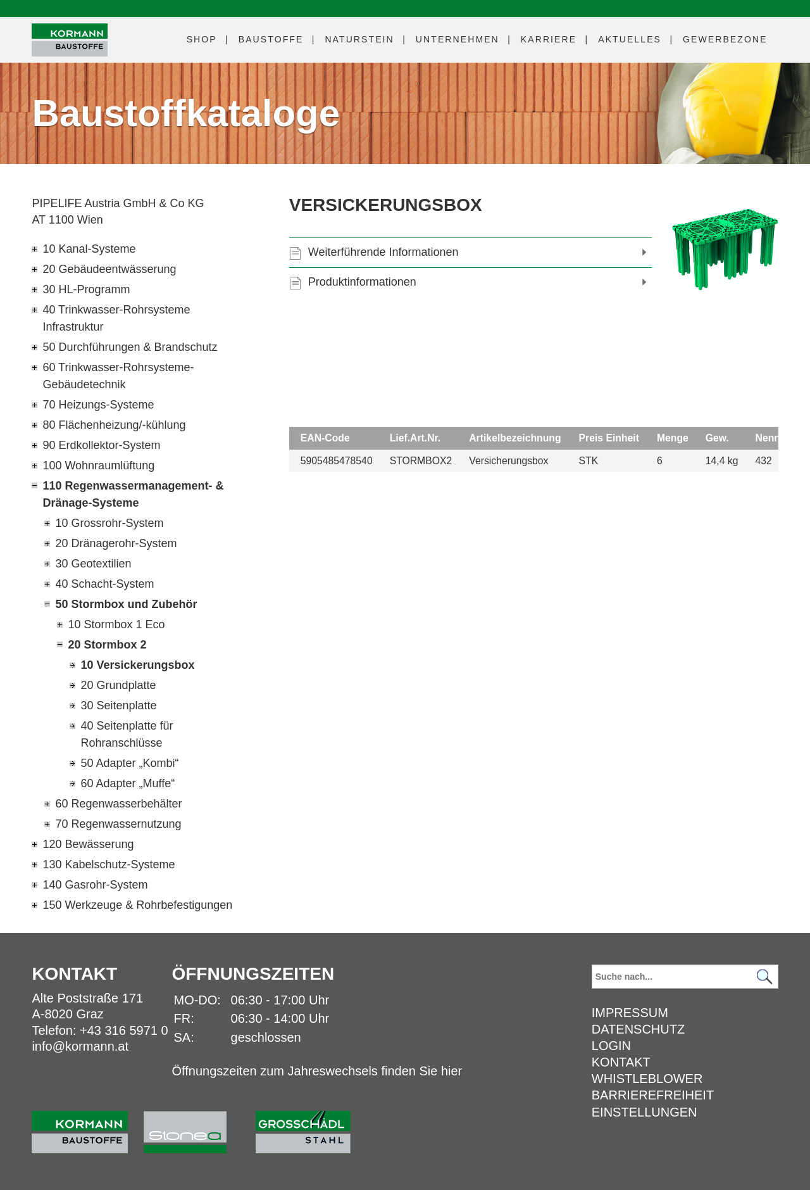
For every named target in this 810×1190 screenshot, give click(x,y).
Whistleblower (647, 1079)
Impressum (630, 1013)
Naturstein (359, 39)
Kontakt (621, 1062)
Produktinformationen (362, 281)
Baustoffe (271, 39)
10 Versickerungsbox (137, 665)
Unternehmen (457, 39)
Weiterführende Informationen (383, 252)
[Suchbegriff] (685, 977)
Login (611, 1046)
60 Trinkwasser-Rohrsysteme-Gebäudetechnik (118, 376)
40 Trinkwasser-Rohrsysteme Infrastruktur (116, 318)
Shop (202, 39)
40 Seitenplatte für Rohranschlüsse (126, 734)
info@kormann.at (80, 1046)
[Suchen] (765, 977)
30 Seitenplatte (118, 705)
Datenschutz (638, 1029)
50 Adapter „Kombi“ (129, 763)
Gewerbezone (725, 39)
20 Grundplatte (118, 685)
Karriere (548, 39)
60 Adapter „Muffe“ (127, 783)
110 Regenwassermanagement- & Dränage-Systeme (132, 494)
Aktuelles (629, 39)
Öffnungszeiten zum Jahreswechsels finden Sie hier (316, 1071)
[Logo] (70, 40)
